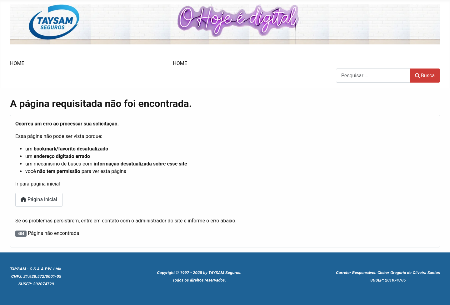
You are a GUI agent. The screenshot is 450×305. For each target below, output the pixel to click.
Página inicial (39, 199)
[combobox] (373, 76)
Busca (343, 65)
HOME (17, 63)
